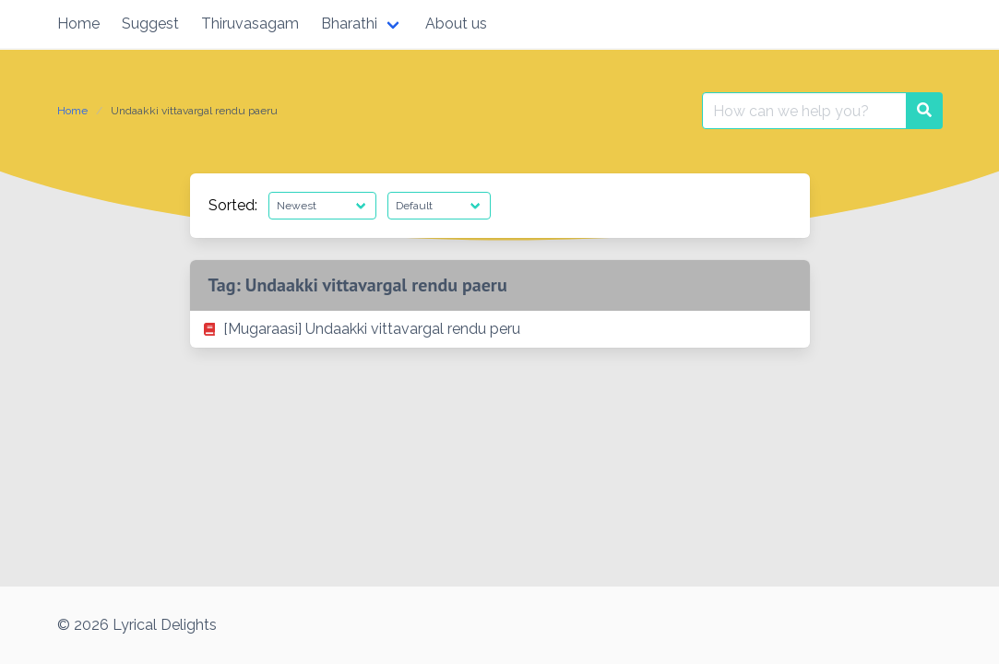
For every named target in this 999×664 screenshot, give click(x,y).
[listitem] (500, 329)
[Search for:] (804, 110)
